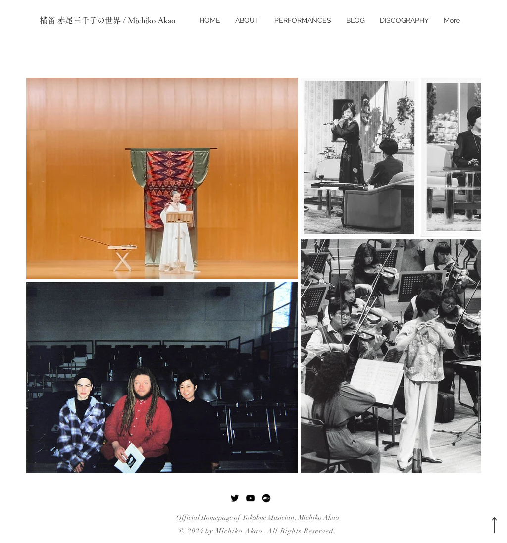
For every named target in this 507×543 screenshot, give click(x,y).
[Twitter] (234, 498)
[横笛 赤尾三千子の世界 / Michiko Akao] (112, 20)
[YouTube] (250, 498)
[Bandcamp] (266, 498)
